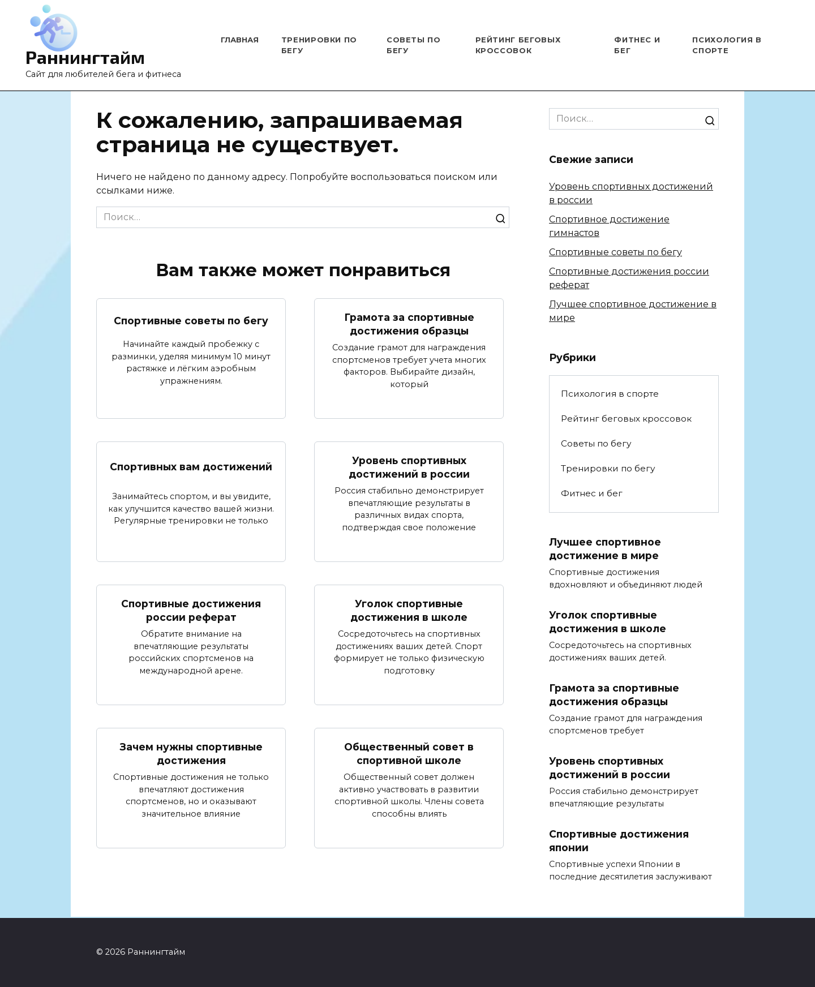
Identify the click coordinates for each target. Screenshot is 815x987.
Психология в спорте (610, 393)
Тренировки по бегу (608, 468)
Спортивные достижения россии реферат (191, 611)
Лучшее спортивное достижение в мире (605, 549)
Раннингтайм (85, 56)
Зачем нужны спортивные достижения (191, 754)
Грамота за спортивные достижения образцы (409, 324)
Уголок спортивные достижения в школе (408, 611)
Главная (240, 39)
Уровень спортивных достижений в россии (409, 467)
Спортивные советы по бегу (191, 320)
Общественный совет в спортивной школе (409, 754)
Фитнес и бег (592, 493)
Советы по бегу (596, 443)
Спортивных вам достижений (191, 467)
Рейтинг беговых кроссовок (626, 418)
